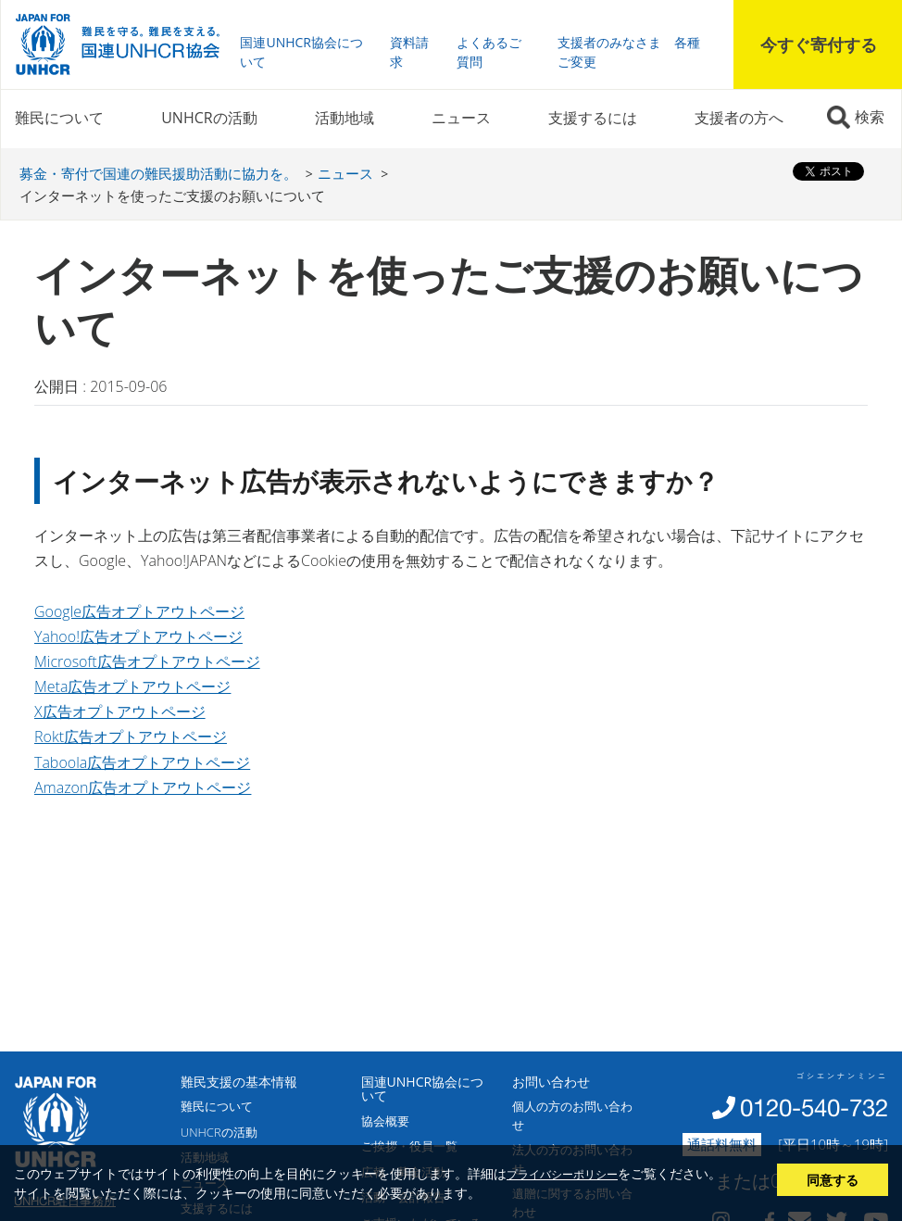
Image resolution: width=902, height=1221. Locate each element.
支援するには (592, 117)
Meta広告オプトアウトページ (132, 686)
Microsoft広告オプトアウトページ (147, 661)
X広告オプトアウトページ (120, 711)
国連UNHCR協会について (301, 51)
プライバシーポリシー (562, 1173)
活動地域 (344, 117)
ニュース (461, 117)
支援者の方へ (739, 117)
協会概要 (385, 1121)
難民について (59, 117)
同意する (832, 1180)
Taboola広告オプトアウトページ (142, 762)
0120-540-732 (814, 1107)
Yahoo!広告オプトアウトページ (138, 636)
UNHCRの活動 (209, 117)
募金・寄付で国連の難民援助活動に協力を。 (158, 173)
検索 (869, 117)
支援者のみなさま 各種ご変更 (628, 51)
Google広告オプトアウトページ (139, 611)
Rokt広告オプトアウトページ (130, 736)
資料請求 (409, 51)
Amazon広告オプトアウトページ (142, 787)
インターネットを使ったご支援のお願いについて (172, 195)
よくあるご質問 (489, 51)
